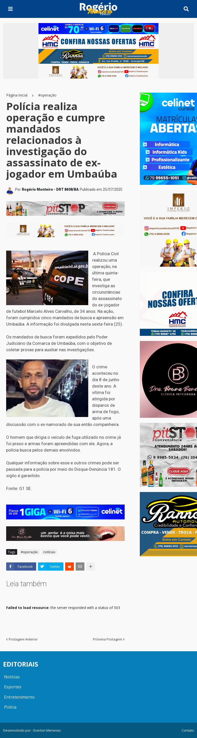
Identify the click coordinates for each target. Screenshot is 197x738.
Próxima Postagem (107, 639)
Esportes (12, 687)
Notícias (12, 677)
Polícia (10, 707)
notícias (49, 552)
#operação (47, 95)
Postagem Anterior (23, 639)
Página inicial (16, 95)
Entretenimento (19, 697)
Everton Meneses (47, 730)
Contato (188, 730)
